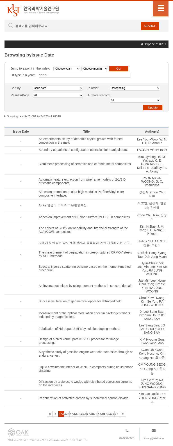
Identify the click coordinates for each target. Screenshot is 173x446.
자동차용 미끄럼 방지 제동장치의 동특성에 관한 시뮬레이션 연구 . (85, 243)
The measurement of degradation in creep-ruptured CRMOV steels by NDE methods (85, 254)
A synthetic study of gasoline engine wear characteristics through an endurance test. (86, 353)
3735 (83, 414)
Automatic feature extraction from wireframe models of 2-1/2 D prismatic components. (82, 181)
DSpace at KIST (155, 44)
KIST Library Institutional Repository (33, 10)
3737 (95, 414)
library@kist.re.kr (154, 438)
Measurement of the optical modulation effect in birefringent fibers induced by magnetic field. (84, 315)
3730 (55, 414)
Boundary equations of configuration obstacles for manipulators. (83, 150)
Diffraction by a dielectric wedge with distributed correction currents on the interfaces (85, 383)
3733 (72, 414)
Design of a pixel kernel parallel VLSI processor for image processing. (79, 340)
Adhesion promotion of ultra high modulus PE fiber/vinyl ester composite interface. (81, 193)
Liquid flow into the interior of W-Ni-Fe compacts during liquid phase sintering (86, 368)
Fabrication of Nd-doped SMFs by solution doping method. (79, 329)
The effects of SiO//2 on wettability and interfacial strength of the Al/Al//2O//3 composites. (83, 229)
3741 (117, 414)
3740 (112, 414)
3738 (100, 414)
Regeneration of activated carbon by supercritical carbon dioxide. (84, 398)
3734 (78, 414)
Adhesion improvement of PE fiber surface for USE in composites (84, 217)
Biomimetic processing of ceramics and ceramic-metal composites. (85, 164)
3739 (106, 414)
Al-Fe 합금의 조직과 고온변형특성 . (64, 205)
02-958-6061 (127, 438)
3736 (89, 414)
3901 (123, 414)
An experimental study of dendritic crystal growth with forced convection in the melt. (81, 140)
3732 (67, 414)
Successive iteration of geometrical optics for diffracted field (80, 301)
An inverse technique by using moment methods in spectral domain (85, 286)
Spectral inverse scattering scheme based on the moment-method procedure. (85, 268)
